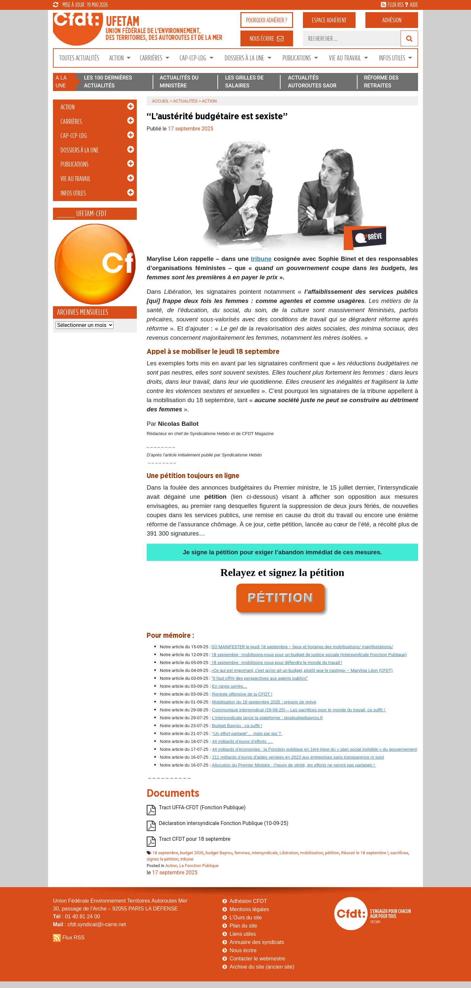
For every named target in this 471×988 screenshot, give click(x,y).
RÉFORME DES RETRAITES (381, 82)
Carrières (151, 58)
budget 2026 (192, 852)
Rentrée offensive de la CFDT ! (242, 694)
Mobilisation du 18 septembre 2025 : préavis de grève (264, 702)
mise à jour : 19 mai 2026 (80, 4)
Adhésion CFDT (248, 901)
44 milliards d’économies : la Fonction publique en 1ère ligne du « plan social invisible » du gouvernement (314, 749)
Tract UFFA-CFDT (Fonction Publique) (202, 807)
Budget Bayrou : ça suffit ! (237, 725)
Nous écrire (243, 950)
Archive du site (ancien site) (262, 967)
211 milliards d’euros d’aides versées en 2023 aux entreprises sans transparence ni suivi (298, 757)
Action (117, 58)
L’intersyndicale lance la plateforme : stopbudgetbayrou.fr (267, 717)
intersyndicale (265, 852)
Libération (289, 852)
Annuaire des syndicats (257, 942)
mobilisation (311, 852)
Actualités (185, 101)
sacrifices (399, 852)
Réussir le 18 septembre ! (364, 852)
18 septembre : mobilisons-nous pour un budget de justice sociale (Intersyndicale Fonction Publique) (309, 654)
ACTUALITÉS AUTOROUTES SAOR (312, 82)
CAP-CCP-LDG (194, 58)
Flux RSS (73, 937)
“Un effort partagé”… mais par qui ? (247, 733)
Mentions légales (249, 909)
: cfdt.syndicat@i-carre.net (89, 924)
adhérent (329, 20)
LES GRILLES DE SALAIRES (244, 82)
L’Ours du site (246, 917)
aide (414, 4)
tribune (261, 258)
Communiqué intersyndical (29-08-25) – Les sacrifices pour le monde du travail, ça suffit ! (299, 709)
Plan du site (243, 926)
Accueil (160, 101)
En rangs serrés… (229, 686)
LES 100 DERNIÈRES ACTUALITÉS (108, 82)
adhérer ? (266, 20)
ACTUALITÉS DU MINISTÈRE (179, 82)
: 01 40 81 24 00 (76, 916)
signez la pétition (162, 859)
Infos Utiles (393, 58)
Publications (297, 58)
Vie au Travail (345, 58)
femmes (242, 852)
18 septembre (165, 852)
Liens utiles (243, 934)
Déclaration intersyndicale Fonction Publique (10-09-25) (223, 823)
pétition (332, 852)
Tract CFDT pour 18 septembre (195, 839)
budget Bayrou (219, 852)
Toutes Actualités (79, 58)
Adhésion (391, 20)
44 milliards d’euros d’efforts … (242, 741)
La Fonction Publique (199, 865)
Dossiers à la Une (245, 58)
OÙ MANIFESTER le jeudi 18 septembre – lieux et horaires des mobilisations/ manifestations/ (302, 646)
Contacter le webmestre (257, 958)
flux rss (396, 4)
